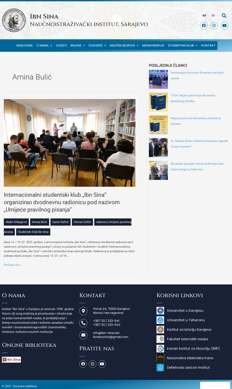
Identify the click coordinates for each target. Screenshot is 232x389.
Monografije (153, 44)
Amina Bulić (39, 218)
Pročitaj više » (13, 261)
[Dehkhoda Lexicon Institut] (193, 365)
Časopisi (97, 44)
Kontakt (208, 44)
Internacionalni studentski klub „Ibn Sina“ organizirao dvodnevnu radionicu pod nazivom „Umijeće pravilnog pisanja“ (62, 198)
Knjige (78, 44)
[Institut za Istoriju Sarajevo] (193, 327)
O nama (44, 44)
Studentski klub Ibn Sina (33, 228)
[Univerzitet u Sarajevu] (193, 308)
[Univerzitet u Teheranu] (193, 317)
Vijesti (61, 44)
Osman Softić (82, 218)
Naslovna (25, 44)
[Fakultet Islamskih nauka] (193, 336)
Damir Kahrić (60, 218)
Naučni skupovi (124, 44)
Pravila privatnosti (215, 382)
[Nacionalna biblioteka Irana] (193, 355)
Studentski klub (182, 44)
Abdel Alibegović (16, 218)
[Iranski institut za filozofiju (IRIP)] (193, 346)
